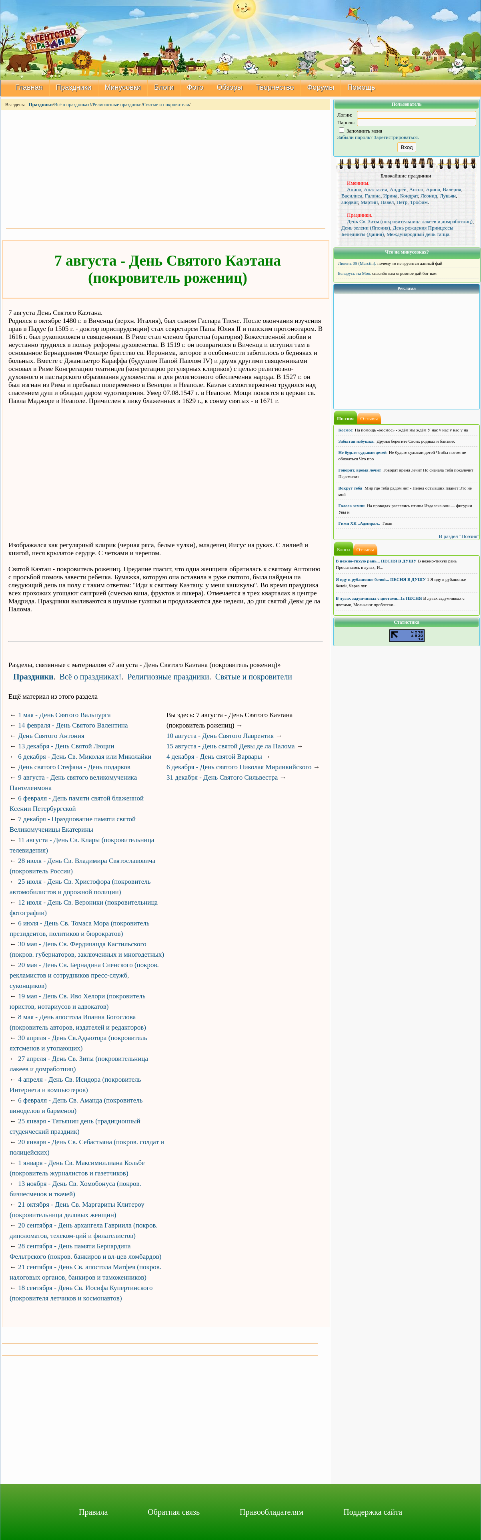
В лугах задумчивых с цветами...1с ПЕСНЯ (379, 598)
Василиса (351, 196)
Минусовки (123, 87)
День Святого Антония (51, 736)
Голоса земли (352, 505)
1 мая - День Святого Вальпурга (64, 715)
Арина (433, 189)
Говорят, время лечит (360, 470)
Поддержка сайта (372, 1512)
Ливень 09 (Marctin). (357, 263)
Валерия (452, 189)
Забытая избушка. (357, 441)
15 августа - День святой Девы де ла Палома (230, 746)
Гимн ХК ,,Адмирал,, (359, 523)
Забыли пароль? (355, 137)
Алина (354, 189)
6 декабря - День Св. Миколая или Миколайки (84, 756)
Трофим (419, 202)
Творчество (275, 87)
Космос (346, 429)
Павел (387, 202)
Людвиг (349, 202)
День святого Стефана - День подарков (74, 767)
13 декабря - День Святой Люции (66, 746)
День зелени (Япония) (365, 228)
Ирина (390, 196)
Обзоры (229, 87)
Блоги (164, 87)
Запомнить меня (361, 131)
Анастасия (375, 189)
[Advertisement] (165, 169)
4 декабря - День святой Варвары (214, 756)
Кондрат (409, 196)
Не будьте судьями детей (363, 452)
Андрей (398, 189)
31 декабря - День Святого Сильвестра (222, 777)
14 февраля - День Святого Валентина (73, 725)
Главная (29, 87)
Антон (416, 189)
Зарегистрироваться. (396, 137)
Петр (402, 202)
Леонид (429, 196)
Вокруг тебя (351, 488)
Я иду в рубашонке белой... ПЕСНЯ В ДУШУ (381, 579)
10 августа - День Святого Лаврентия (220, 736)
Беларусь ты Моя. (354, 273)
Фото (195, 87)
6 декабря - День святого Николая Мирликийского (238, 767)
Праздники (74, 87)
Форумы (321, 87)
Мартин (369, 202)
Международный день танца (418, 234)
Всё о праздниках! (72, 104)
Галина (373, 196)
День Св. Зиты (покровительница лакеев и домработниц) (410, 221)
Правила (93, 1512)
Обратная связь (174, 1512)
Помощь (361, 87)
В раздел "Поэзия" (459, 536)
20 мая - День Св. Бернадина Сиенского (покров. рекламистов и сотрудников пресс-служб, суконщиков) (84, 975)
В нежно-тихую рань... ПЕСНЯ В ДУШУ (376, 560)
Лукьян (448, 196)
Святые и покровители (166, 104)
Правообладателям (271, 1512)
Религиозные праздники (117, 104)
